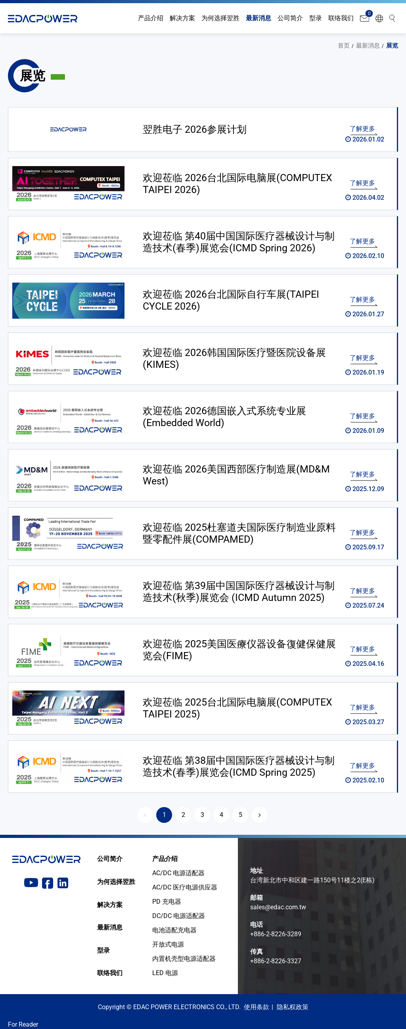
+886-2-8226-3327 (275, 960)
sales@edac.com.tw (278, 906)
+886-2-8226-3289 (275, 933)
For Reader (23, 1024)
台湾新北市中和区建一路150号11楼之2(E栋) (312, 880)
